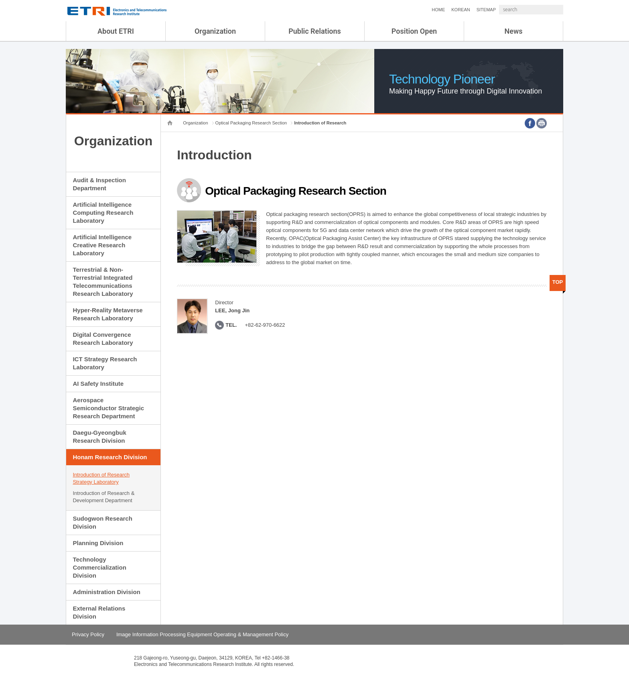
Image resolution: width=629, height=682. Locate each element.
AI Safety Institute (98, 383)
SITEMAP (465, 9)
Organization (215, 31)
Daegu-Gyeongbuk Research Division (99, 436)
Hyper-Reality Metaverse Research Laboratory (107, 314)
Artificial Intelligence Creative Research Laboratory (102, 245)
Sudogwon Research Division (102, 522)
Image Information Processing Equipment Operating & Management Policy (202, 634)
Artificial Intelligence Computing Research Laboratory (103, 212)
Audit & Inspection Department (99, 184)
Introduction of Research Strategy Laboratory (101, 478)
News (514, 31)
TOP (557, 282)
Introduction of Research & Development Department (103, 496)
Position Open (414, 31)
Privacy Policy (88, 634)
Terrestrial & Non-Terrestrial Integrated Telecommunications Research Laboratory (103, 281)
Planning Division (98, 542)
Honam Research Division (110, 457)
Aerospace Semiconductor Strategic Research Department (108, 408)
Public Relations (314, 31)
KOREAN (439, 9)
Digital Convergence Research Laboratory (103, 338)
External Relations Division (99, 612)
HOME (417, 9)
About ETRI (115, 31)
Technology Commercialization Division (99, 567)
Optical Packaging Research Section (251, 122)
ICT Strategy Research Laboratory (105, 363)
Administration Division (106, 591)
